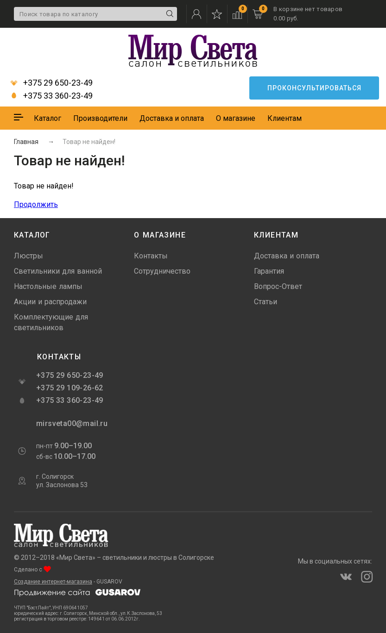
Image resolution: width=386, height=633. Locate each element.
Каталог (47, 118)
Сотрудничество (162, 271)
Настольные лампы (48, 286)
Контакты (151, 255)
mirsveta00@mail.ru (71, 423)
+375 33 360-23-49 (51, 96)
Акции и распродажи (50, 301)
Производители (100, 118)
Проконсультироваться (314, 88)
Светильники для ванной (58, 271)
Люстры (28, 255)
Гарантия (269, 271)
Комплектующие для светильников (51, 322)
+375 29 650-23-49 (51, 83)
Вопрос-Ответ (278, 286)
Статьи (265, 301)
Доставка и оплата (171, 118)
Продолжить (36, 204)
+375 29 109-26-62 (69, 387)
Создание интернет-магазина (53, 581)
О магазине (235, 118)
